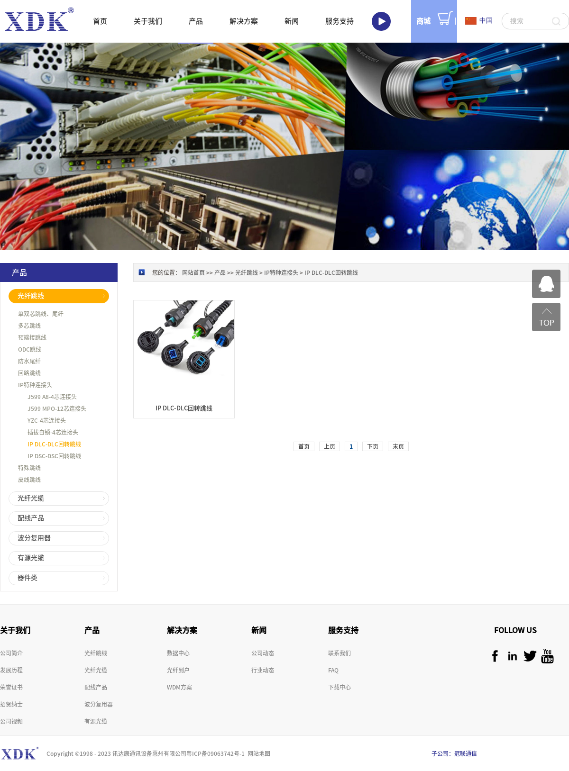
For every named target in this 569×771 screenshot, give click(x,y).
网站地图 (257, 753)
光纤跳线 (246, 272)
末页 (398, 446)
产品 (220, 272)
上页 (329, 446)
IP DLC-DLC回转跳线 (331, 272)
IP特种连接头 (281, 272)
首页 (100, 21)
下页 (372, 446)
